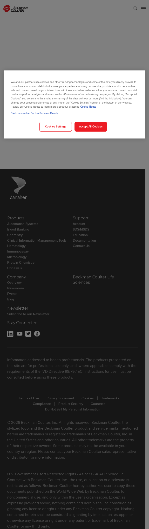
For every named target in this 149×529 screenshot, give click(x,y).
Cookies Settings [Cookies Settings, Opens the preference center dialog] (55, 126)
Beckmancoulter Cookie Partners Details (34, 113)
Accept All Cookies (90, 126)
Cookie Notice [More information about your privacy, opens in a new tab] (88, 107)
